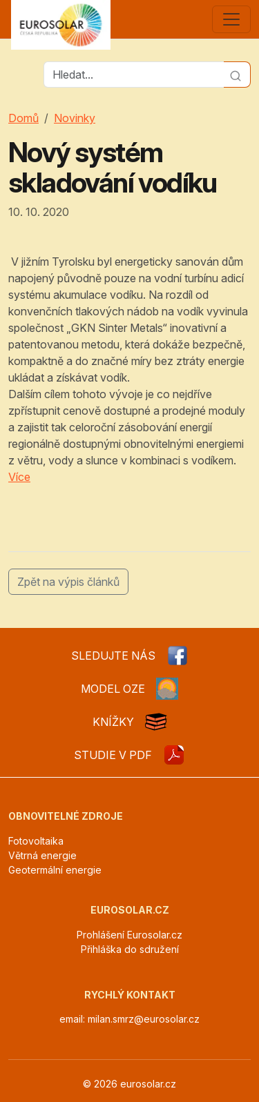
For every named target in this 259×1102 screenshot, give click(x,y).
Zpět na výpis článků (68, 582)
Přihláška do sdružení (130, 949)
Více (19, 477)
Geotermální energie (55, 870)
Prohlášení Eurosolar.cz (129, 935)
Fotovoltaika (36, 841)
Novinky (74, 118)
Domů (23, 118)
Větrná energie (42, 855)
